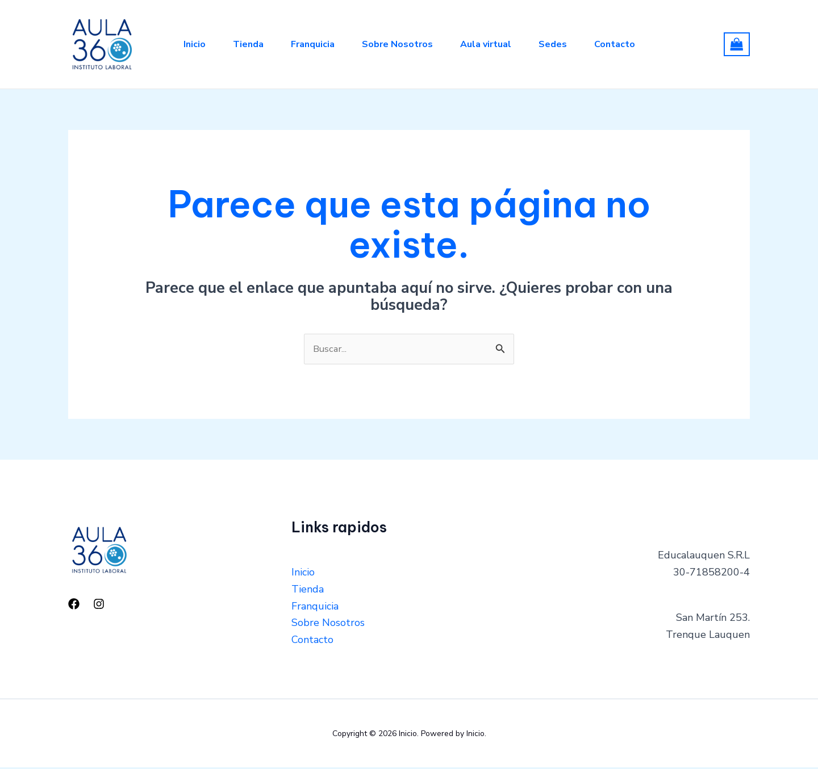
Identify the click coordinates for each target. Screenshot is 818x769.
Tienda (248, 44)
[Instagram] (99, 605)
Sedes (553, 44)
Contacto (614, 44)
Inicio (194, 44)
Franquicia (313, 44)
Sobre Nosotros (397, 44)
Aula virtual (485, 44)
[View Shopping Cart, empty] (737, 44)
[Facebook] (74, 605)
